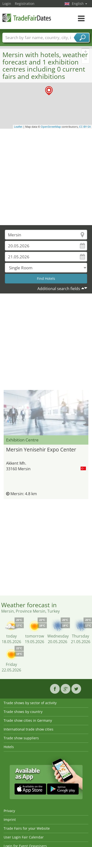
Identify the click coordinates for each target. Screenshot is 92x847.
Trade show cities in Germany (28, 720)
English (79, 3)
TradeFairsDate (26, 17)
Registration (24, 3)
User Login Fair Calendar (24, 837)
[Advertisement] (45, 177)
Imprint (10, 819)
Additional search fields (58, 288)
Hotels (9, 746)
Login (6, 3)
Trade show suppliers (21, 738)
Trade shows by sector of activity (30, 703)
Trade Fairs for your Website (27, 828)
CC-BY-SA (85, 126)
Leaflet (18, 126)
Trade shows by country (23, 711)
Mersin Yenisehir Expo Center (41, 449)
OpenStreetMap (51, 126)
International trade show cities (28, 729)
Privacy (9, 810)
